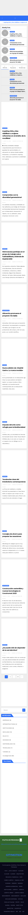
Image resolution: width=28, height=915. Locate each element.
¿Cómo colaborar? (13, 870)
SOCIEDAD (12, 40)
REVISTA (17, 902)
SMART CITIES (19, 905)
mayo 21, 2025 (7, 318)
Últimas (5, 67)
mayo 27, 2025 (7, 261)
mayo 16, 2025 (7, 430)
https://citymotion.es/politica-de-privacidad (14, 844)
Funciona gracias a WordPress (9, 865)
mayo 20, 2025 (7, 373)
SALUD (5, 736)
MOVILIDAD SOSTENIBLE (11, 899)
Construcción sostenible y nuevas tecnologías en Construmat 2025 (12, 591)
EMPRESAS (12, 49)
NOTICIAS (20, 899)
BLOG (21, 877)
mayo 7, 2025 (6, 596)
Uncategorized (7, 755)
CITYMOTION (14, 855)
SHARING (7, 905)
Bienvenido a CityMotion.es (12, 877)
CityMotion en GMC (19, 880)
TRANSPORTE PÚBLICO (9, 911)
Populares (12, 67)
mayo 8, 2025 (6, 539)
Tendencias (22, 67)
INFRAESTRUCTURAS (9, 724)
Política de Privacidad (9, 902)
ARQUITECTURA (20, 873)
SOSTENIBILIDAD (13, 95)
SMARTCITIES (10, 908)
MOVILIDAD (12, 31)
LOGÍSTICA (15, 889)
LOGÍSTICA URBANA (8, 892)
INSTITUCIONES (6, 585)
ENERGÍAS (14, 883)
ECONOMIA (8, 883)
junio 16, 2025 (7, 141)
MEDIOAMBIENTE (6, 895)
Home (6, 870)
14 (18, 677)
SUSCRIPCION (17, 908)
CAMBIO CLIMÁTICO (9, 880)
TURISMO (5, 752)
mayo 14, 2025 (7, 484)
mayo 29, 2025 (7, 200)
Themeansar (14, 867)
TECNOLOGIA (6, 748)
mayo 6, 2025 (6, 653)
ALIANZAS (12, 873)
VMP (17, 911)
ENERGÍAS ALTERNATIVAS (12, 886)
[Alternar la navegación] (15, 18)
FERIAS (20, 886)
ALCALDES (20, 870)
